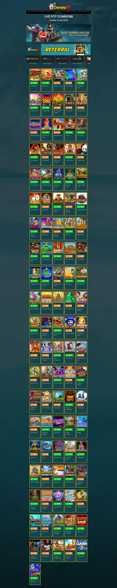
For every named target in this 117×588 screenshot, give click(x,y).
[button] (89, 59)
